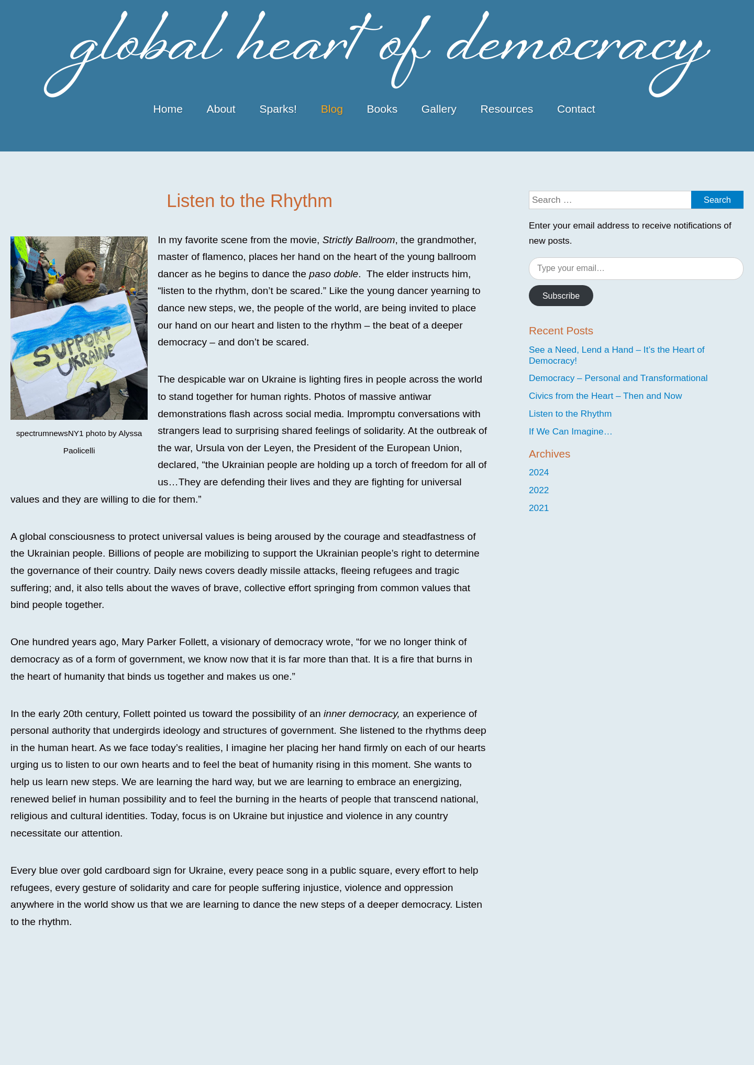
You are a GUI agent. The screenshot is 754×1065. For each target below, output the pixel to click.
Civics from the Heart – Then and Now (605, 395)
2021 (539, 508)
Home (168, 109)
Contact (576, 109)
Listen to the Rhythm (570, 413)
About (221, 109)
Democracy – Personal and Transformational (618, 378)
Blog (332, 109)
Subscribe (561, 295)
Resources (506, 109)
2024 (539, 472)
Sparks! (278, 109)
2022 (539, 490)
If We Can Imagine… (571, 431)
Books (382, 109)
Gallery (439, 109)
